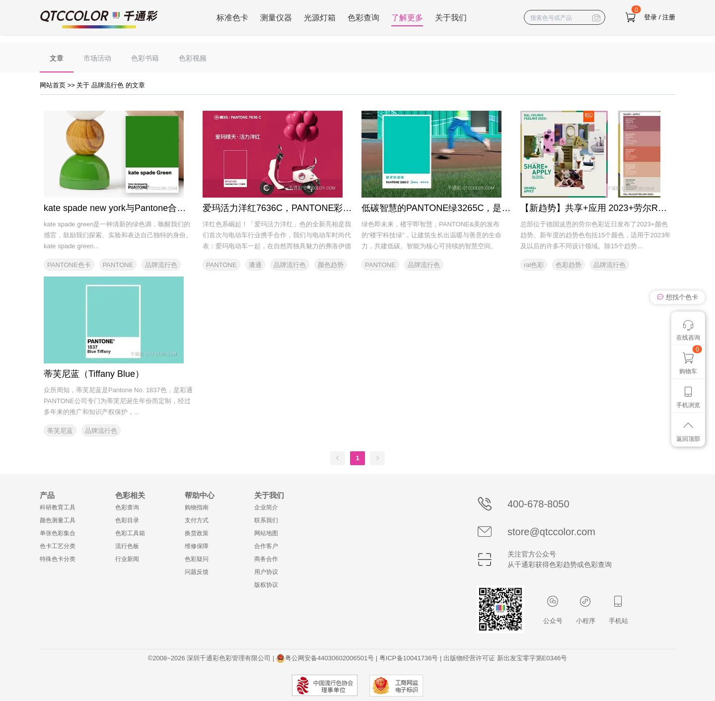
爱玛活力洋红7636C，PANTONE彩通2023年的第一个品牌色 (323, 208)
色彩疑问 (197, 559)
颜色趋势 (331, 265)
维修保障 (197, 546)
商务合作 (266, 559)
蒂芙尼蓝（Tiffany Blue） (94, 374)
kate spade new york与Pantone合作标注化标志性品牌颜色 (159, 208)
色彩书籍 (145, 58)
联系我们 (266, 520)
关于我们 (451, 17)
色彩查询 (363, 17)
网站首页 (54, 85)
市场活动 (97, 58)
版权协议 (266, 584)
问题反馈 (197, 571)
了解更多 (407, 17)
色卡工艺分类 (57, 546)
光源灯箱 (320, 17)
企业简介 (266, 507)
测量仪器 (276, 17)
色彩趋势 (568, 265)
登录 (650, 17)
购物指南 (197, 507)
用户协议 (266, 571)
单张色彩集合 (57, 533)
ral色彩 (534, 265)
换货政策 (197, 533)
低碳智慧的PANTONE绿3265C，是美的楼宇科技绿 (462, 208)
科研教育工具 (57, 507)
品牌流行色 (161, 265)
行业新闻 (127, 559)
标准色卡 (232, 17)
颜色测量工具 (57, 520)
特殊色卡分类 (57, 559)
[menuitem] (56, 57)
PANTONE (118, 265)
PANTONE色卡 (69, 265)
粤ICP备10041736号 (408, 658)
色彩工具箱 (130, 533)
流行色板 (127, 546)
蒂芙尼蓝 (60, 430)
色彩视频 (193, 58)
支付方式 (197, 520)
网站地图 (266, 533)
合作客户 (266, 546)
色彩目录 (127, 520)
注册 (668, 17)
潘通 (255, 265)
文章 (57, 58)
